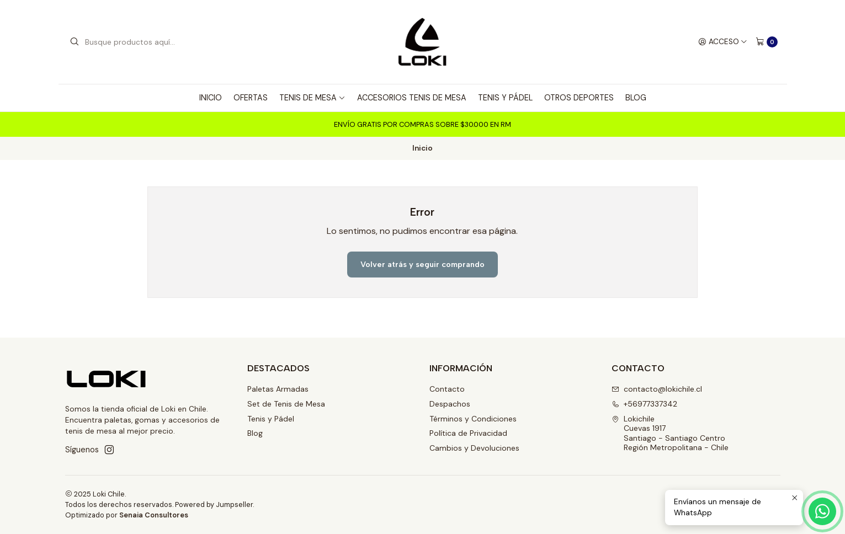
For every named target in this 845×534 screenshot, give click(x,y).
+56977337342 (644, 404)
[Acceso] (722, 42)
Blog (635, 98)
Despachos (449, 404)
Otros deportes (579, 98)
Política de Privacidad (468, 433)
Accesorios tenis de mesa (411, 98)
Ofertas (250, 98)
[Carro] (766, 42)
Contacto (447, 389)
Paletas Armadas (278, 389)
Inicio (210, 98)
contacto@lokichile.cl (657, 389)
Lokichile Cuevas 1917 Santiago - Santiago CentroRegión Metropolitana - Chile (670, 433)
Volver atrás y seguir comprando (422, 264)
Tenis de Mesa (312, 98)
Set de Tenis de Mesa (286, 404)
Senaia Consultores (153, 515)
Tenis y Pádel (505, 98)
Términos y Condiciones (473, 419)
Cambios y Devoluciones (474, 448)
